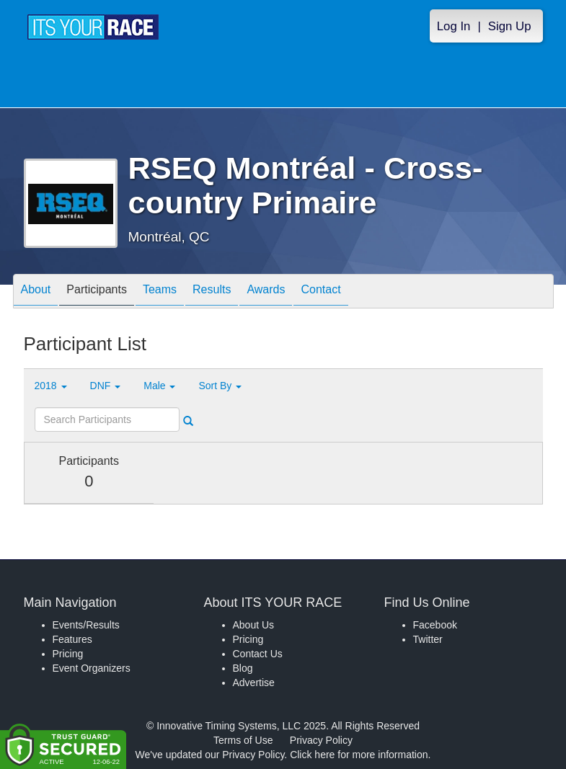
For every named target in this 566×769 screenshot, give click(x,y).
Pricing (68, 653)
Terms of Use (243, 740)
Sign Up (509, 26)
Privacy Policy (321, 740)
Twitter (428, 639)
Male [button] (159, 385)
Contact (320, 292)
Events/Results (86, 625)
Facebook (435, 625)
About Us (254, 625)
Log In (454, 26)
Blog (243, 668)
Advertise (254, 682)
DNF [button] (105, 385)
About (36, 292)
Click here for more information (359, 754)
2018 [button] (51, 385)
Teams (160, 292)
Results (212, 292)
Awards (266, 292)
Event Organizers (92, 668)
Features (72, 639)
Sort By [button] (220, 385)
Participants (96, 292)
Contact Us (258, 653)
